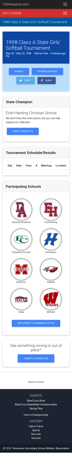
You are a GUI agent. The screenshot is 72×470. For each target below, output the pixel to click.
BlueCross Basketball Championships (36, 404)
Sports (36, 430)
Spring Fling (36, 408)
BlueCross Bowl (36, 400)
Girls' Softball (12, 13)
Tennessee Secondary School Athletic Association (40, 448)
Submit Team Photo (22, 131)
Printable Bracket (47, 71)
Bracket (19, 71)
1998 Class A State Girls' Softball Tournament (35, 22)
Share (46, 80)
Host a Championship (36, 414)
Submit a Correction (36, 358)
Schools (36, 438)
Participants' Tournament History (36, 323)
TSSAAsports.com (16, 4)
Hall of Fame (36, 426)
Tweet (25, 80)
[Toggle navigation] (65, 4)
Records (36, 434)
